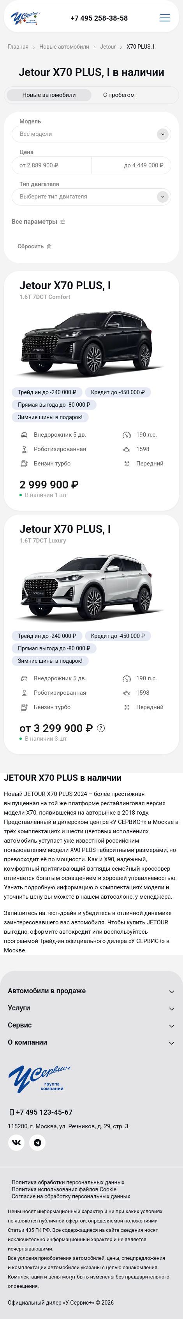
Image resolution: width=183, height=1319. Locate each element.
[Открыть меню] (165, 18)
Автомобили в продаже (47, 991)
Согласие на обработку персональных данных (71, 1196)
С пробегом (119, 94)
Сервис (20, 1025)
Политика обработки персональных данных (68, 1182)
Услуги (19, 1008)
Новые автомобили (49, 94)
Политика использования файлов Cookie (64, 1189)
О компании (27, 1042)
